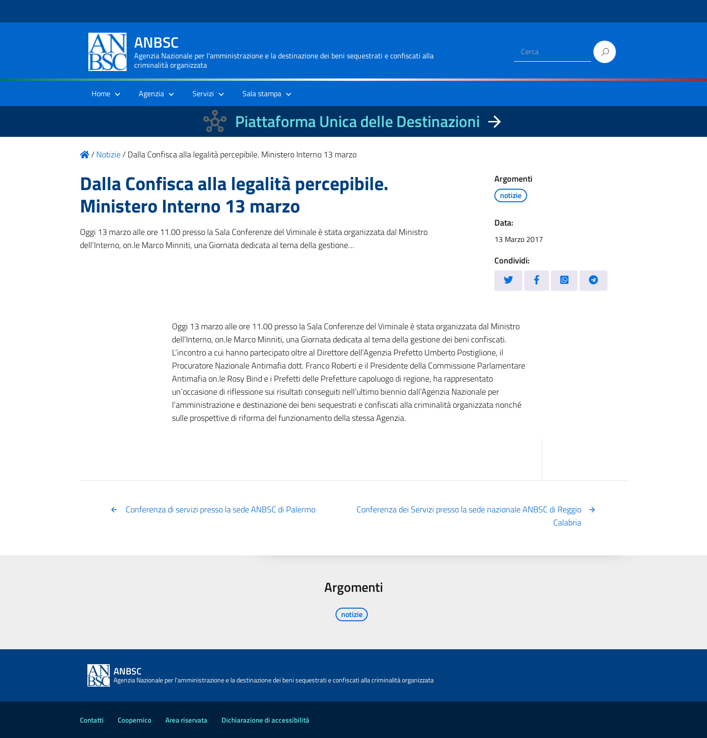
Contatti (92, 720)
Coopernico (134, 720)
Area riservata (186, 720)
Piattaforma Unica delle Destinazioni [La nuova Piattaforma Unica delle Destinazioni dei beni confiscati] (357, 121)
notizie (510, 195)
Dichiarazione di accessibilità (265, 720)
